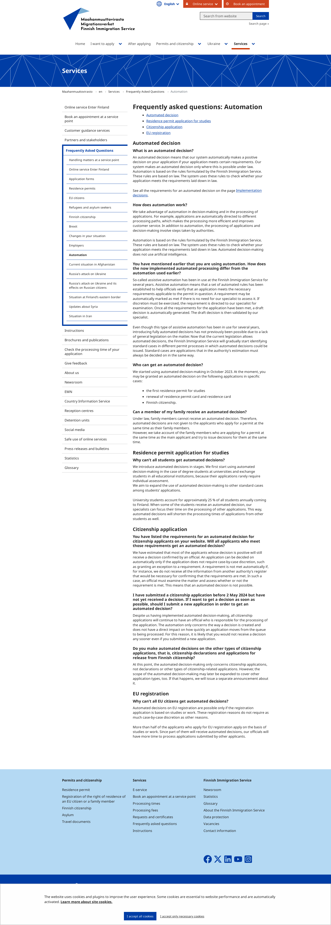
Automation (78, 255)
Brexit (73, 226)
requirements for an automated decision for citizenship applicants (193, 539)
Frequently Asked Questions (145, 91)
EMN (68, 391)
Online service (207, 4)
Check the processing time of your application (92, 351)
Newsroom (73, 382)
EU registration (158, 132)
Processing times (146, 803)
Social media (75, 429)
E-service (140, 789)
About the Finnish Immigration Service (234, 810)
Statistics (72, 458)
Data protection (216, 817)
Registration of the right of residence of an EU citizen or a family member (94, 798)
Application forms (81, 179)
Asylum (68, 815)
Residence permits (82, 188)
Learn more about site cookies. (87, 901)
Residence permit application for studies (178, 121)
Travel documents (76, 821)
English (172, 4)
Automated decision (162, 115)
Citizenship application (164, 127)
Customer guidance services (87, 130)
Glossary (72, 467)
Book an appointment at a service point (91, 118)
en (101, 91)
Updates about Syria (83, 307)
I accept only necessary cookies (182, 916)
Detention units (77, 420)
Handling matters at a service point (94, 160)
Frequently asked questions (155, 823)
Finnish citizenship (82, 217)
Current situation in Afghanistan (92, 264)
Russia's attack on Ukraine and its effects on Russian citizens (93, 285)
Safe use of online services (86, 439)
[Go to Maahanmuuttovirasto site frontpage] (99, 25)
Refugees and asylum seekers (90, 207)
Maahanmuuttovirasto (77, 91)
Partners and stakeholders (86, 140)
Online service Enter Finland (87, 107)
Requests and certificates (153, 817)
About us (72, 372)
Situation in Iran (80, 316)
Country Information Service (87, 401)
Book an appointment (249, 4)
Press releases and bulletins (87, 448)
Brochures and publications (87, 340)
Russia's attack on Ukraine (87, 274)
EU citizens (76, 198)
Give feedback (76, 363)
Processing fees (145, 810)
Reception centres (79, 410)
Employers (76, 245)
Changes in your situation (87, 236)
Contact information (219, 830)
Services (114, 91)
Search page (258, 24)
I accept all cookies (140, 916)
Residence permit (76, 789)
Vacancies (211, 823)
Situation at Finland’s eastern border (95, 297)
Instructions (74, 330)
